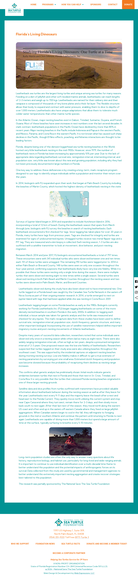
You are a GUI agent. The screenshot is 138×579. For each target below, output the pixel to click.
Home (33, 4)
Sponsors (95, 4)
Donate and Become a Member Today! (107, 544)
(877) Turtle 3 (82, 537)
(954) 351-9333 (57, 537)
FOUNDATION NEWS (45, 544)
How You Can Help (73, 4)
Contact (112, 4)
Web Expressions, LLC (84, 573)
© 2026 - (69, 569)
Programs (49, 4)
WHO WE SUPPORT (20, 544)
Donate (128, 4)
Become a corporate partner (69, 553)
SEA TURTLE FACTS (70, 544)
